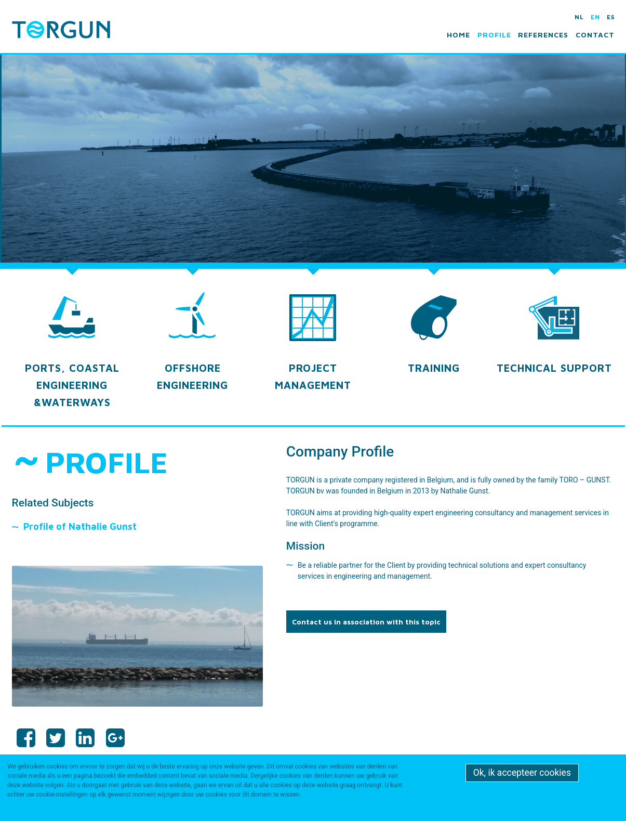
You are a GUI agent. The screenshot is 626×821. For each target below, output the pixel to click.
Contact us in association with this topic (366, 621)
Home (458, 34)
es (611, 17)
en (595, 17)
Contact (595, 34)
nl (579, 17)
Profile (494, 34)
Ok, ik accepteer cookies (522, 772)
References (543, 34)
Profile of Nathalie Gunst (80, 526)
